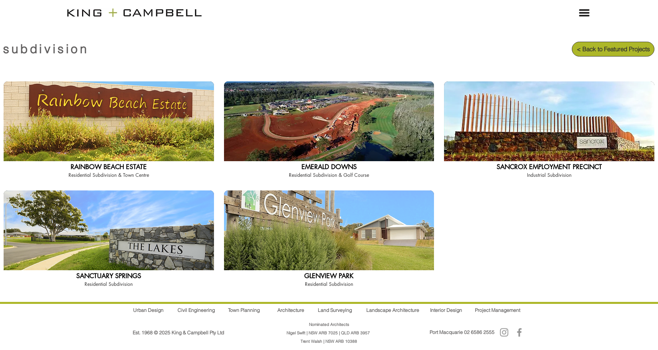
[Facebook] (519, 332)
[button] (584, 12)
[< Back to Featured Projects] (613, 49)
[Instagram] (504, 332)
